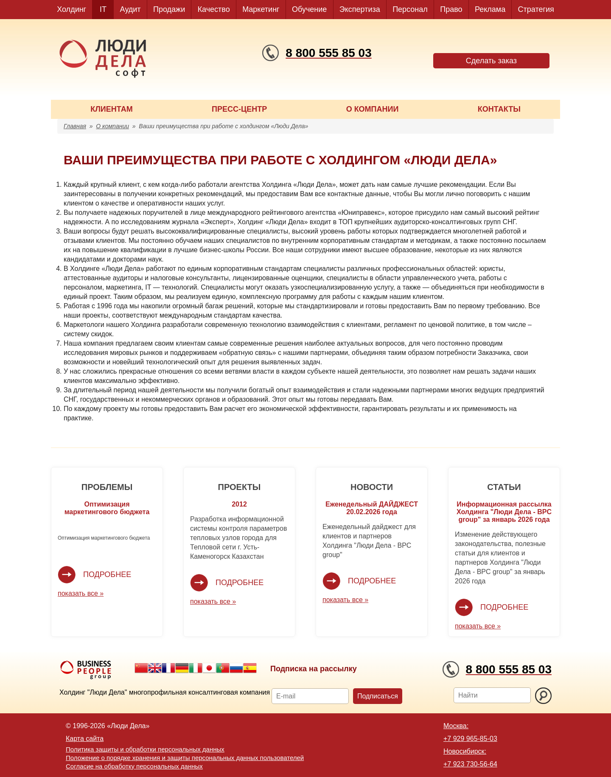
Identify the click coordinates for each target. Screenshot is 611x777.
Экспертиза (359, 9)
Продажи (169, 9)
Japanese (209, 668)
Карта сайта (85, 738)
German (182, 668)
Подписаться (377, 696)
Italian (195, 668)
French (168, 668)
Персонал (410, 9)
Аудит (130, 9)
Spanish (250, 668)
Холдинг (71, 9)
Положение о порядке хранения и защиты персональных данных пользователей (185, 757)
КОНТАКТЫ (499, 109)
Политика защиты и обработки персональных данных (145, 749)
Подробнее (107, 574)
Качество (214, 9)
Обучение (309, 9)
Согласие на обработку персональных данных (134, 766)
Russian (236, 668)
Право (451, 9)
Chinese (141, 668)
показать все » (81, 593)
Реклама (490, 9)
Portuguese (223, 668)
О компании (112, 126)
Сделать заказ (491, 60)
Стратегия (536, 9)
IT (103, 9)
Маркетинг (261, 9)
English (155, 668)
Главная (75, 126)
